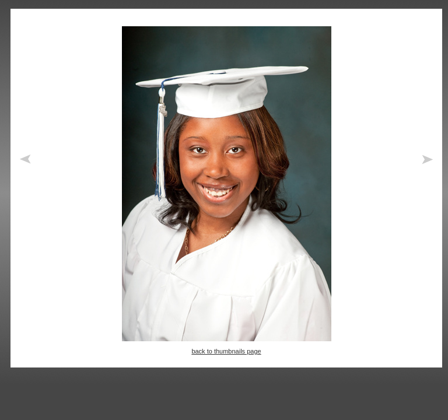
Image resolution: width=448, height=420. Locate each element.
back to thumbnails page (226, 351)
